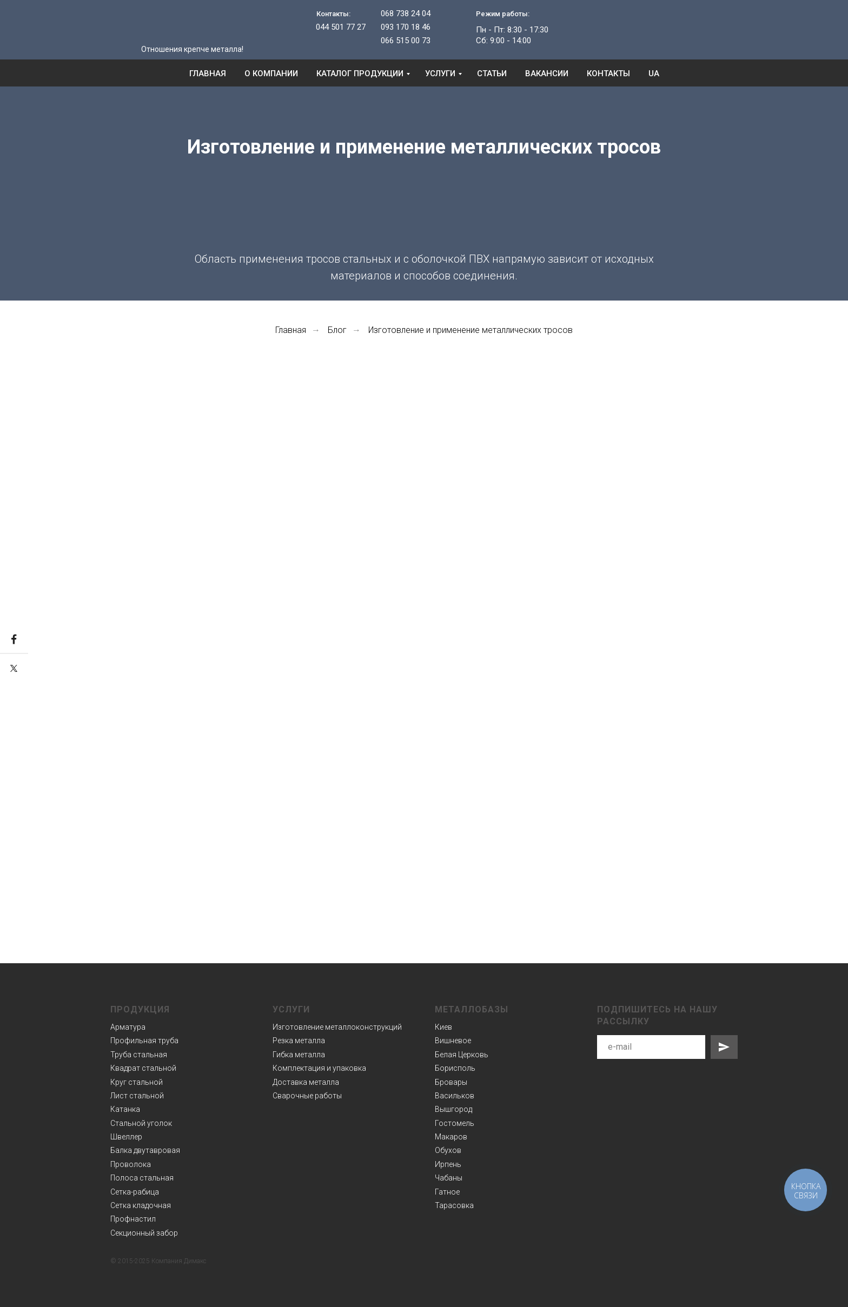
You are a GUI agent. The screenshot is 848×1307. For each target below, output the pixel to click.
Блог (337, 330)
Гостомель (454, 1123)
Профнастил (133, 1219)
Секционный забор (144, 1233)
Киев (443, 1027)
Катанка (125, 1109)
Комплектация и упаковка (319, 1068)
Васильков (454, 1095)
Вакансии (546, 73)
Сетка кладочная (140, 1205)
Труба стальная (138, 1054)
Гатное (447, 1192)
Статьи (492, 73)
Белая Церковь (461, 1054)
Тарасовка (454, 1205)
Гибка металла (299, 1054)
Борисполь (455, 1068)
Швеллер (126, 1136)
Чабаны (448, 1177)
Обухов (448, 1150)
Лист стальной (137, 1095)
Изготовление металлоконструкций (337, 1027)
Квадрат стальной (143, 1068)
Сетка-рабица (134, 1192)
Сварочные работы (307, 1095)
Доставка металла (306, 1082)
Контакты (608, 73)
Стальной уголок (141, 1123)
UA (653, 73)
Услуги (440, 73)
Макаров (451, 1136)
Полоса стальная (142, 1177)
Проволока (130, 1164)
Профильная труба (144, 1040)
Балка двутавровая (145, 1150)
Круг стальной (136, 1082)
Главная (207, 73)
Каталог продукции (359, 73)
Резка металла (299, 1040)
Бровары (451, 1082)
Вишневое (453, 1040)
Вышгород (453, 1109)
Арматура (127, 1027)
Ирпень (448, 1164)
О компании (271, 73)
